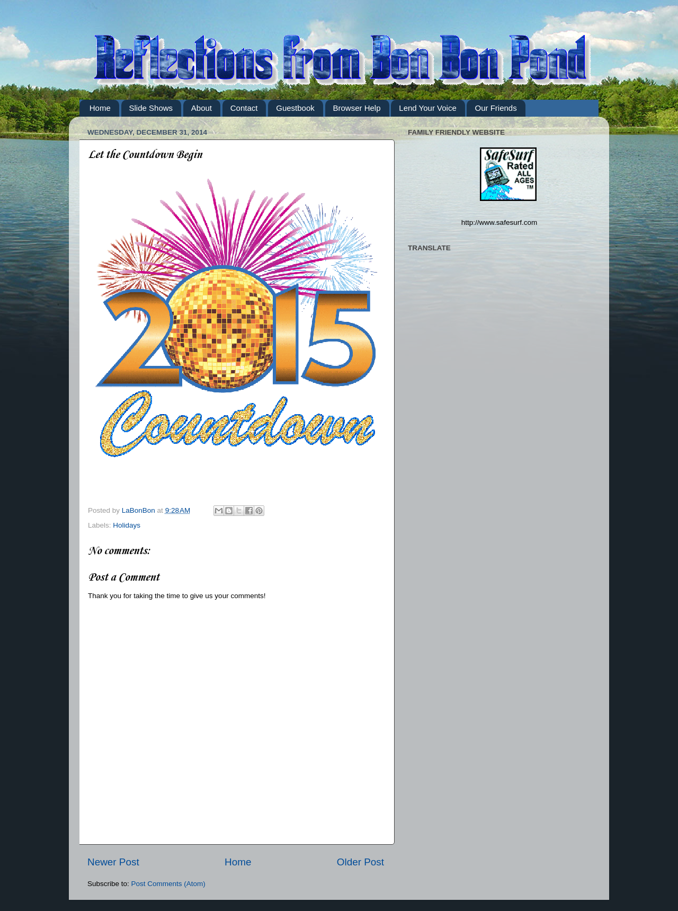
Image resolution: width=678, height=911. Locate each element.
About (201, 107)
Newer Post (113, 862)
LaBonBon (139, 510)
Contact (244, 107)
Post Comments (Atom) (168, 884)
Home (100, 107)
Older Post (360, 862)
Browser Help (357, 107)
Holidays (126, 525)
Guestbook (295, 107)
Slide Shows (151, 107)
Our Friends (495, 107)
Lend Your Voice (427, 107)
